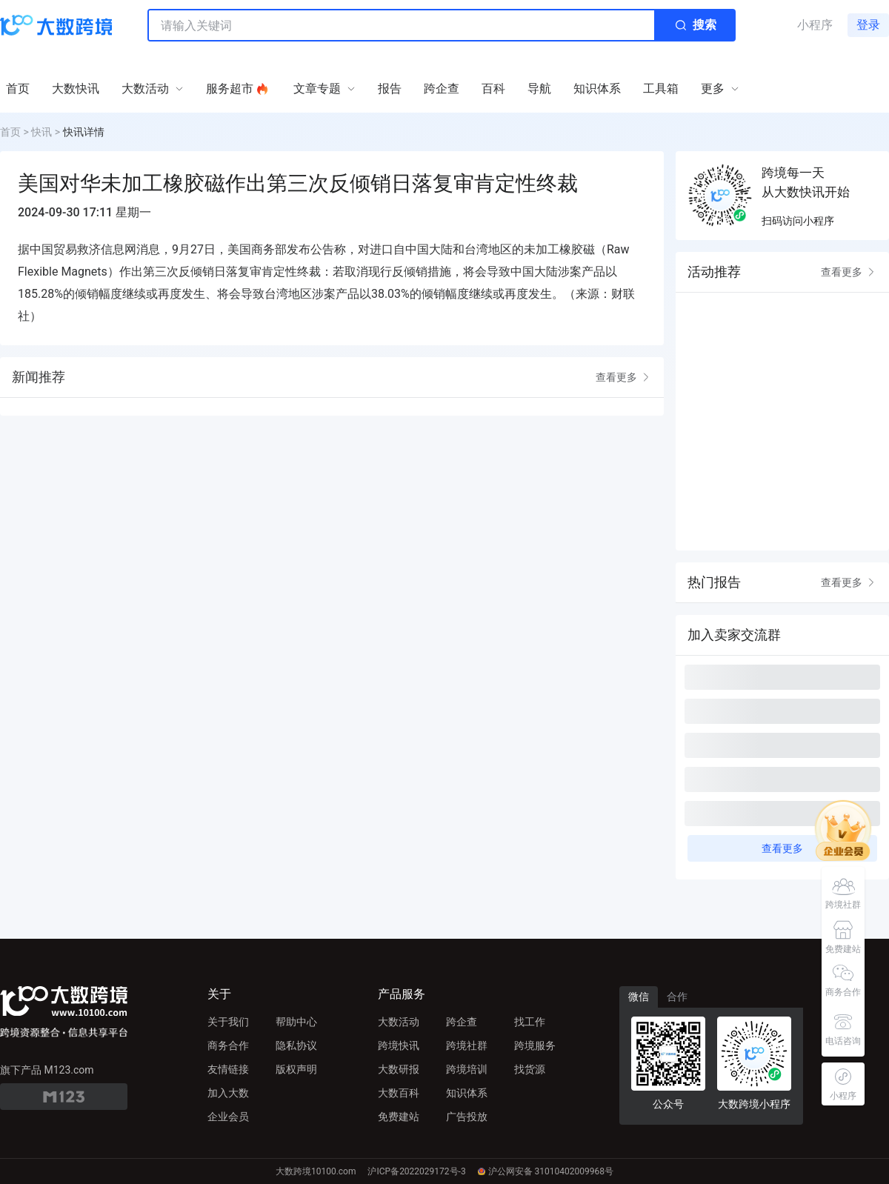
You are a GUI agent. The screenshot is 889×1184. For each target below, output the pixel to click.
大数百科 (398, 1093)
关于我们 (228, 1022)
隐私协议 (296, 1045)
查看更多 (624, 377)
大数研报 (398, 1069)
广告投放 (466, 1117)
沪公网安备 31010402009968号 (545, 1171)
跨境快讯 (398, 1045)
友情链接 (228, 1069)
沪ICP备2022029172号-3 (416, 1171)
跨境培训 (466, 1069)
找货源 (529, 1069)
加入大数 (228, 1093)
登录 (868, 25)
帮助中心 (296, 1022)
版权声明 (296, 1069)
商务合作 (228, 1045)
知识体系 (466, 1093)
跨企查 (461, 1022)
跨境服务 (535, 1045)
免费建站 (398, 1117)
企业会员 (228, 1117)
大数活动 (398, 1022)
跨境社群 (466, 1045)
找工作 (529, 1022)
